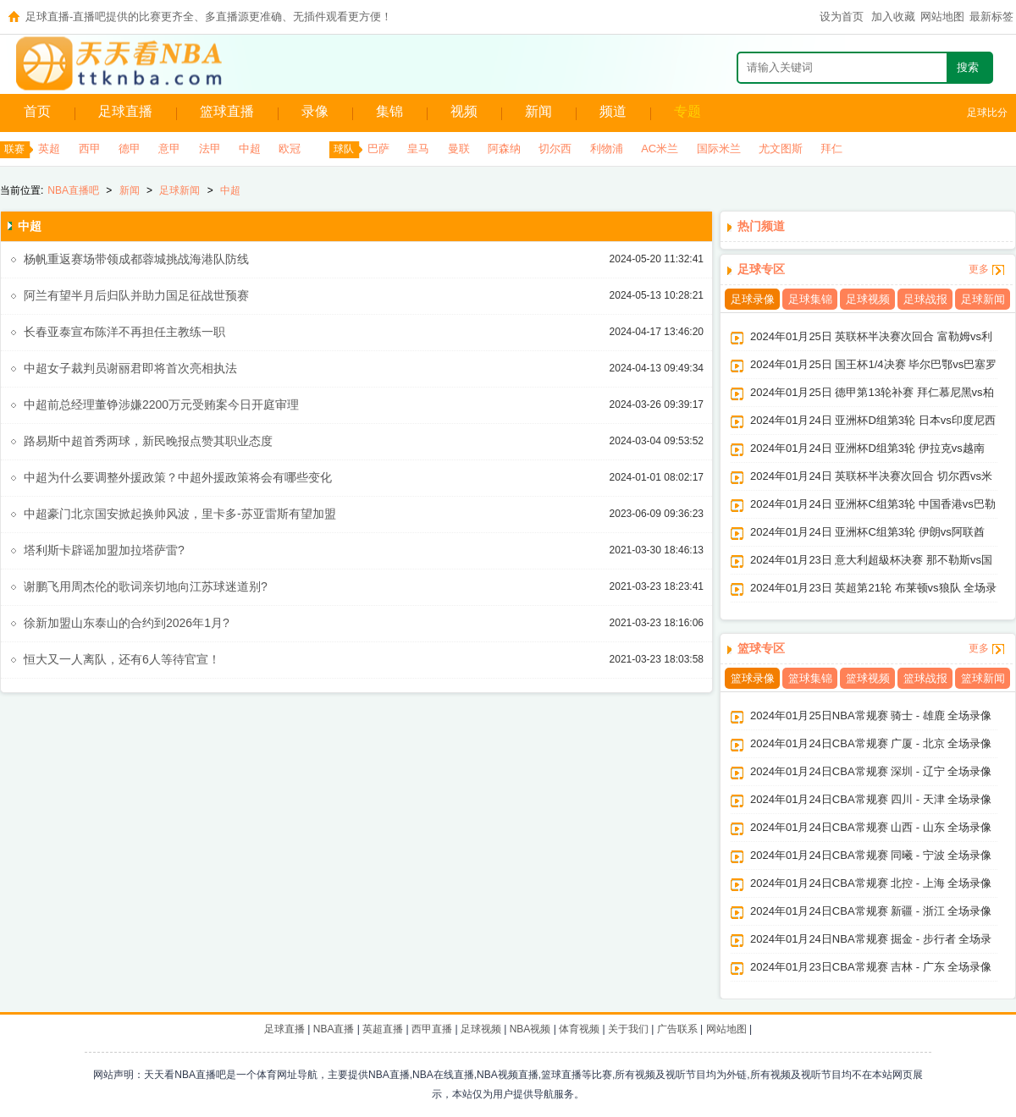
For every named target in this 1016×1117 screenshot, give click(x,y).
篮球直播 (227, 111)
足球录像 (753, 299)
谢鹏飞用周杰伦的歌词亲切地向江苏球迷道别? (146, 586)
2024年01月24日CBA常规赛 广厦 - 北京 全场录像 (870, 743)
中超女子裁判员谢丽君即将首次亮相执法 (130, 368)
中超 (250, 148)
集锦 (389, 111)
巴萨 (378, 148)
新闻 (538, 111)
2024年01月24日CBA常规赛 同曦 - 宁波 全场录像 (870, 855)
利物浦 (606, 148)
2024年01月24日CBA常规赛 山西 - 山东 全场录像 (870, 827)
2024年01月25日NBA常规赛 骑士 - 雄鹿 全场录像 (870, 715)
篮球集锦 (810, 678)
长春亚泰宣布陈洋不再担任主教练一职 (124, 331)
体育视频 (579, 1029)
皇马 (418, 148)
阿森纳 (504, 148)
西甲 (90, 148)
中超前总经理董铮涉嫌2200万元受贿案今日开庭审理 (161, 404)
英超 (49, 148)
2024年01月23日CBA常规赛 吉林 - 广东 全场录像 (870, 966)
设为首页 (842, 16)
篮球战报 (925, 678)
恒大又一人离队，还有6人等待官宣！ (122, 659)
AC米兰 (659, 148)
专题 (687, 111)
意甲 (169, 148)
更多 (979, 269)
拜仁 (831, 148)
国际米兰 (719, 148)
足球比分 (987, 112)
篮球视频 (868, 678)
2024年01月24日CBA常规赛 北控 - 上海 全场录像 (870, 883)
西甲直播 (431, 1029)
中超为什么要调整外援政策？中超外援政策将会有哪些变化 (178, 477)
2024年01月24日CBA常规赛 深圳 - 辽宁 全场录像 (870, 771)
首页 (37, 111)
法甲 (210, 148)
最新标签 (991, 16)
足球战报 (925, 299)
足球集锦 (810, 299)
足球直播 (125, 111)
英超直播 (382, 1029)
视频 (464, 111)
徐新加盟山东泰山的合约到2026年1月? (126, 623)
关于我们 (628, 1029)
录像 (315, 111)
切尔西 (555, 148)
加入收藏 (893, 16)
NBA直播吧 (73, 190)
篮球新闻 (983, 678)
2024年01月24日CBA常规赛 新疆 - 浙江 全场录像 (870, 911)
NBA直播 (334, 1029)
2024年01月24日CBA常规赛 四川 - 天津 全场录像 (870, 799)
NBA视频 (530, 1029)
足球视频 (868, 299)
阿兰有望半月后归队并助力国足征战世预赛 (136, 295)
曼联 (459, 148)
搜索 (968, 67)
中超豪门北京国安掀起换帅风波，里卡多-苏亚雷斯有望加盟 (180, 513)
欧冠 (290, 148)
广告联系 (677, 1029)
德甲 (130, 148)
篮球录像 (753, 678)
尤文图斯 (781, 148)
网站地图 (942, 16)
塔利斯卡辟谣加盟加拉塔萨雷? (104, 550)
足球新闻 (179, 190)
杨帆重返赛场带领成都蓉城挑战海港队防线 (136, 259)
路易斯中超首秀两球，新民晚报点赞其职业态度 (148, 441)
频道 (613, 111)
